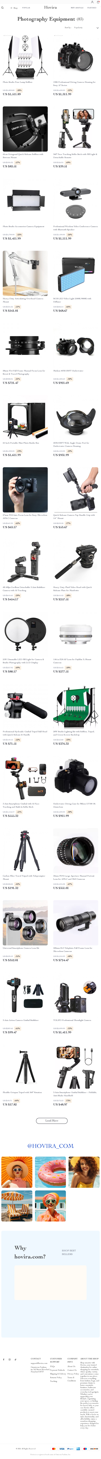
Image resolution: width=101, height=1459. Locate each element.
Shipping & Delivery (58, 1376)
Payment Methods (57, 1372)
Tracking (53, 1383)
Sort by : (68, 30)
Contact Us (72, 1372)
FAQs (52, 1369)
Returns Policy (56, 1380)
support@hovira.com (39, 1365)
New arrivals (77, 8)
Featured (91, 8)
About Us (71, 1369)
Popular (26, 8)
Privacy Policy (73, 1376)
